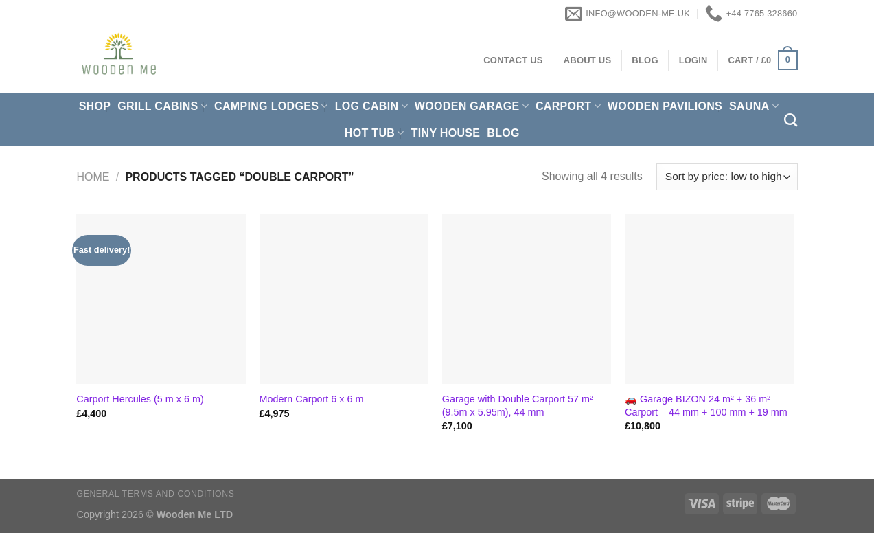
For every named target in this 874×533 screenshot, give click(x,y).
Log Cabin (371, 106)
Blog (503, 133)
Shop (95, 106)
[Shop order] (726, 176)
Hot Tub (374, 132)
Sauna (754, 106)
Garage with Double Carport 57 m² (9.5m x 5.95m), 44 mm (517, 406)
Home (93, 177)
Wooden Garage (472, 106)
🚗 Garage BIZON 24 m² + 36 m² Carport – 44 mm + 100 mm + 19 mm (706, 406)
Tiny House (446, 133)
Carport (568, 106)
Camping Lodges (271, 106)
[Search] (790, 120)
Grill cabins (162, 106)
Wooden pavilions (665, 106)
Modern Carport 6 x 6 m (312, 399)
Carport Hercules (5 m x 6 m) (140, 399)
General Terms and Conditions (156, 494)
